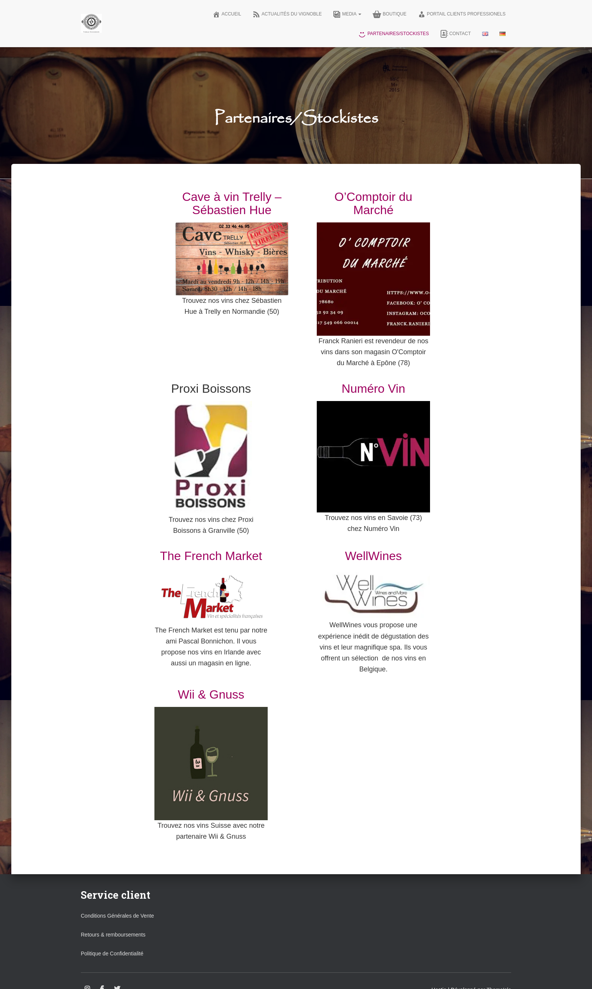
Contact (455, 34)
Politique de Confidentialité (112, 953)
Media (347, 14)
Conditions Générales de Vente (117, 916)
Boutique (390, 14)
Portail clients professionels (462, 14)
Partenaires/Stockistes (393, 34)
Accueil (227, 14)
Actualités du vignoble (287, 14)
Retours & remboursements (113, 935)
